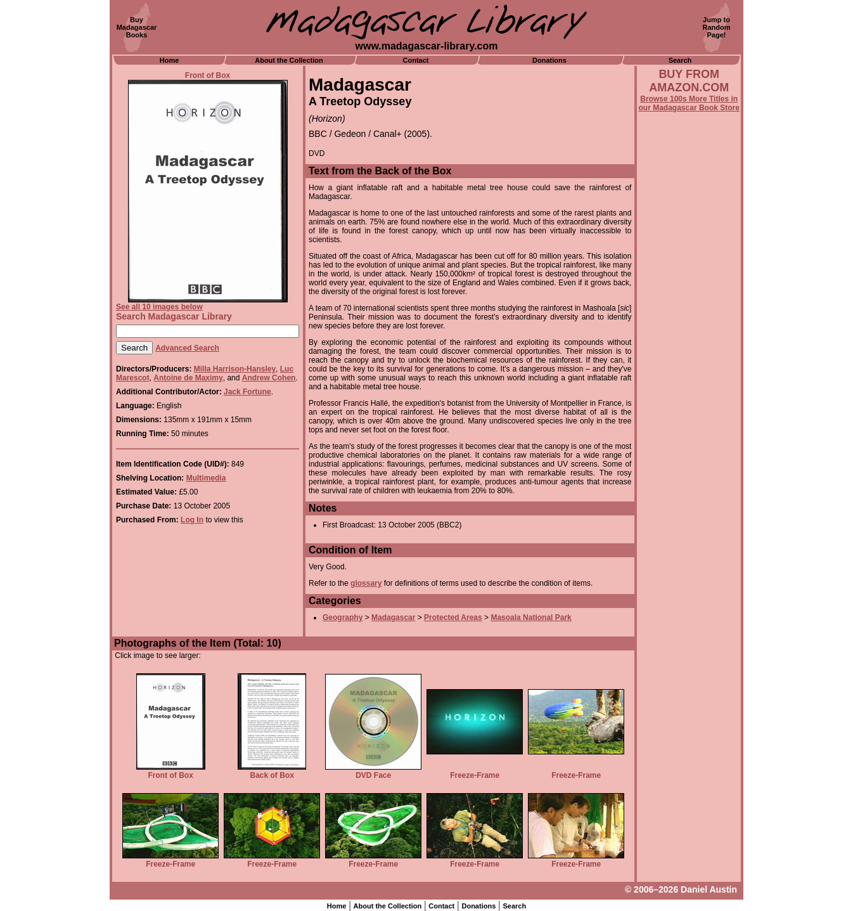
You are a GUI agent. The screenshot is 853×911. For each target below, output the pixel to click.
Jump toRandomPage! (717, 27)
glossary (366, 583)
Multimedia (206, 478)
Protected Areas (453, 617)
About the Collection (289, 60)
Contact (416, 60)
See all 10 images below (159, 306)
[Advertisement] (689, 454)
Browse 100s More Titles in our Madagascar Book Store (689, 103)
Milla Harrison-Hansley (235, 369)
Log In (192, 519)
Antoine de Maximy (187, 377)
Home (169, 60)
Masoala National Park (531, 617)
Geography (342, 617)
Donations (549, 60)
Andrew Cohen (269, 377)
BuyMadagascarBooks (137, 27)
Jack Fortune (247, 391)
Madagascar (393, 617)
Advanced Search (187, 348)
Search (680, 60)
